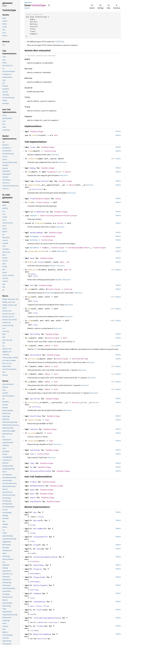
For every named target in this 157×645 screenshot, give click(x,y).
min (29, 309)
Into (39, 549)
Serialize (35, 399)
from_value (40, 223)
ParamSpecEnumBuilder (78, 248)
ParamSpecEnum (48, 236)
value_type (33, 441)
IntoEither (38, 565)
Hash (32, 258)
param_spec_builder (37, 251)
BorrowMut (38, 528)
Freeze (33, 482)
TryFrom (40, 610)
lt (29, 366)
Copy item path (49, 5)
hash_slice (33, 270)
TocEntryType (36, 131)
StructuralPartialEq (40, 471)
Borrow (36, 520)
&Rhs (47, 346)
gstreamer (28, 2)
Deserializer (37, 189)
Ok (85, 402)
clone (30, 151)
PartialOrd (35, 355)
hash (30, 262)
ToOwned (37, 593)
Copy (32, 463)
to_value (32, 433)
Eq (31, 467)
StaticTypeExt (40, 585)
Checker (33, 215)
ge (29, 389)
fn (43, 248)
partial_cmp (33, 359)
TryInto (40, 626)
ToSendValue (39, 601)
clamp (30, 320)
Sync (32, 493)
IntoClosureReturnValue (45, 557)
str (47, 248)
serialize (32, 402)
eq (29, 338)
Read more (55, 154)
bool (65, 338)
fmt (29, 172)
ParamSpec (34, 236)
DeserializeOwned (42, 634)
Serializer (36, 407)
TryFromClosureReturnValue (47, 618)
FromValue (39, 212)
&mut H (67, 270)
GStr (56, 135)
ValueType (35, 450)
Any (35, 512)
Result (68, 172)
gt (29, 382)
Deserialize (42, 181)
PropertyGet (39, 577)
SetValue (34, 240)
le (29, 374)
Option (75, 359)
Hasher (41, 262)
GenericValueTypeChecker (51, 215)
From (32, 198)
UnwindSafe (35, 501)
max (29, 297)
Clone (33, 147)
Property (37, 569)
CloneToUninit (40, 537)
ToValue (34, 429)
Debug (33, 168)
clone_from (33, 159)
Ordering (68, 289)
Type (47, 420)
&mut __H (64, 262)
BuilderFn (34, 248)
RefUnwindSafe (37, 486)
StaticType (35, 416)
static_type (33, 420)
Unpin (33, 497)
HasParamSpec (36, 232)
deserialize (33, 185)
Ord (31, 285)
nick (34, 135)
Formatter (51, 172)
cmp (29, 289)
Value (58, 198)
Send (32, 490)
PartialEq (35, 334)
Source (27, 8)
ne (29, 346)
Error (89, 185)
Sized (35, 276)
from (30, 202)
